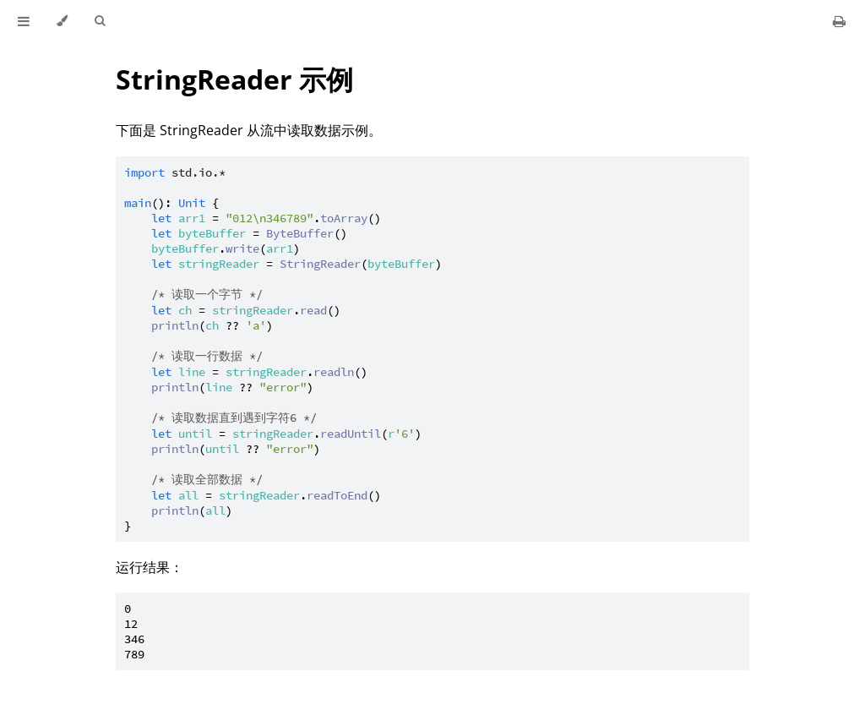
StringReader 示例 (234, 79)
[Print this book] (839, 21)
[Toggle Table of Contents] (23, 21)
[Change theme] (62, 21)
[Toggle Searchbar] (99, 21)
